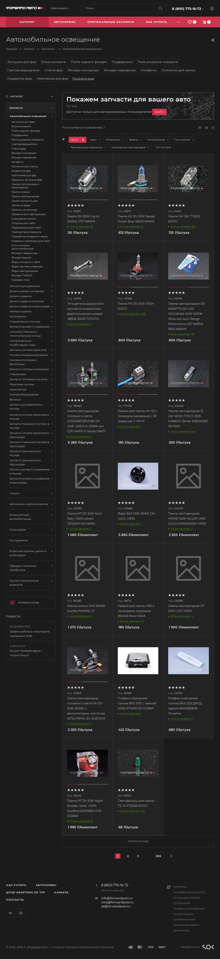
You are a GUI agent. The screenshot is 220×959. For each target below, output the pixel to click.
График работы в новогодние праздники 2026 (30, 634)
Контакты (15, 899)
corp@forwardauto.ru (117, 902)
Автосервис (46, 885)
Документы (181, 930)
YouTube (20, 913)
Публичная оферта (186, 925)
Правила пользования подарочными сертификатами (188, 914)
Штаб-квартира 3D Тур (25, 892)
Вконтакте (10, 913)
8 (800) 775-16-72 (186, 9)
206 (158, 856)
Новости (13, 616)
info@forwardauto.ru (117, 898)
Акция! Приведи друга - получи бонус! (26, 653)
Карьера (61, 892)
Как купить (16, 885)
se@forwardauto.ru (115, 906)
